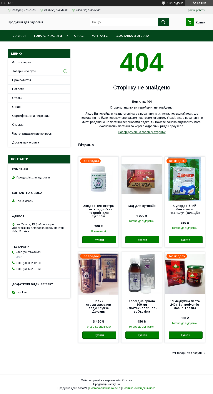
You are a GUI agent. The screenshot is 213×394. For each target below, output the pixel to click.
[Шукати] (163, 22)
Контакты (100, 35)
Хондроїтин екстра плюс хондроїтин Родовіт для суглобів (98, 211)
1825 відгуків (175, 3)
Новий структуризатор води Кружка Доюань (98, 306)
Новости (18, 89)
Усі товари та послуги (187, 352)
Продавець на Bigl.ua (106, 384)
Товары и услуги (47, 35)
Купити (99, 239)
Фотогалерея (21, 62)
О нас (79, 35)
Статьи (17, 98)
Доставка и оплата (132, 35)
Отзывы (17, 124)
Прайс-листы (21, 80)
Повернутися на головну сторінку (142, 132)
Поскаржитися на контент (104, 388)
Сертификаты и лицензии (31, 115)
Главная (19, 35)
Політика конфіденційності (138, 388)
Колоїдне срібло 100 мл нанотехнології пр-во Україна (141, 306)
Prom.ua (127, 380)
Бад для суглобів (142, 206)
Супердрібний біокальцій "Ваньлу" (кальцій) (185, 209)
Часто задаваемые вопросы (32, 133)
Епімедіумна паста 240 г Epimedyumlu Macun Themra (185, 304)
